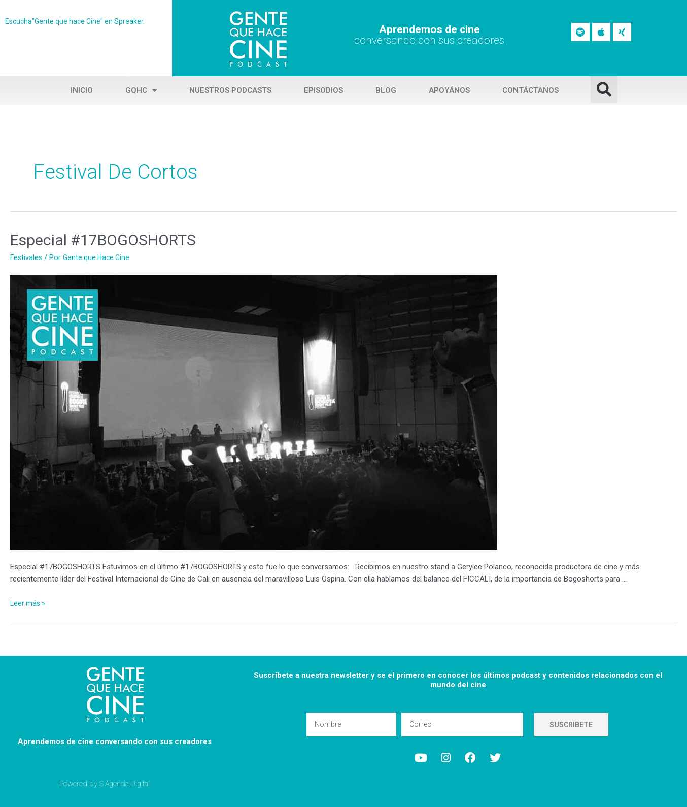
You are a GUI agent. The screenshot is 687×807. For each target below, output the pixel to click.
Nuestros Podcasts (230, 90)
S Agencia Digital (126, 783)
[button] (604, 89)
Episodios (323, 90)
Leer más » (28, 603)
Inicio (82, 90)
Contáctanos (530, 90)
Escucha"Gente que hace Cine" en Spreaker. (77, 21)
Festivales (27, 257)
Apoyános (449, 90)
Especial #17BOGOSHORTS (103, 240)
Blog (385, 90)
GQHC (141, 91)
